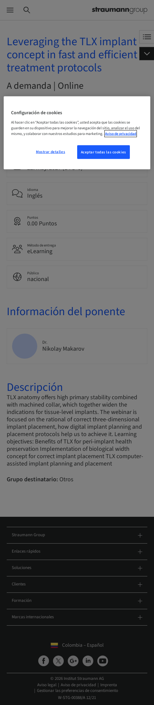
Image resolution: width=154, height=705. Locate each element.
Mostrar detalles (50, 151)
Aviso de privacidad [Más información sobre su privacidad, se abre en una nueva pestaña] (120, 134)
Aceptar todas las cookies (103, 152)
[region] (77, 132)
